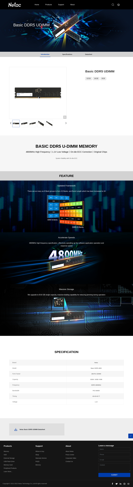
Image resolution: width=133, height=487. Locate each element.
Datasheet (88, 54)
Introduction (45, 54)
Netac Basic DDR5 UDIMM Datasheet (32, 429)
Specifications (67, 54)
